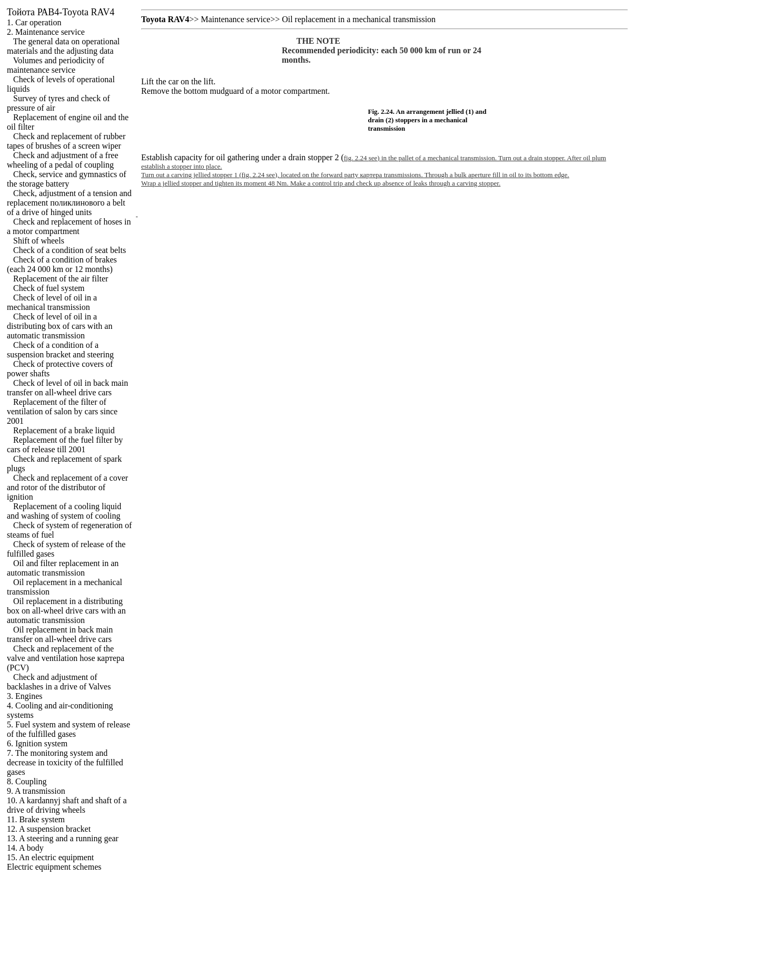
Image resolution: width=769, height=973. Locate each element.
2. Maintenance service (46, 31)
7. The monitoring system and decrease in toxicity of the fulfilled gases (65, 762)
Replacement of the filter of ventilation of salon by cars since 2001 (62, 411)
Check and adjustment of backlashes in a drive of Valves (59, 682)
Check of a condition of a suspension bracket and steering (60, 349)
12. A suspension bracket (49, 828)
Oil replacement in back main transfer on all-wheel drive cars (60, 634)
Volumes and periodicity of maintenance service (55, 65)
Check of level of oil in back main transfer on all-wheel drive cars (67, 387)
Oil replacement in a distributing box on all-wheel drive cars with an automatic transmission (66, 611)
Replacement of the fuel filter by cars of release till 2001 (65, 444)
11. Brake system (36, 819)
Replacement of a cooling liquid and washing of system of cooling (64, 511)
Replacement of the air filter (60, 278)
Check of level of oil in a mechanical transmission (52, 302)
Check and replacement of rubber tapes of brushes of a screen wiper (66, 141)
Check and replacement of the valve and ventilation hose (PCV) (65, 658)
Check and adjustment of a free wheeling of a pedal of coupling (62, 160)
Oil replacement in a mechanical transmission (359, 19)
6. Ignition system (37, 743)
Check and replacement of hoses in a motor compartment (69, 226)
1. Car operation (34, 22)
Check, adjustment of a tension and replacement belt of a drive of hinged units (69, 203)
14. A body (25, 847)
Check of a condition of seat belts (69, 250)
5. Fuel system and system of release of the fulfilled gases (68, 729)
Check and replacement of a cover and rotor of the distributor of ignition (67, 487)
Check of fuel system (49, 288)
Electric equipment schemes (54, 866)
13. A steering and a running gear (63, 838)
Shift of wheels (38, 240)
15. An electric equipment (50, 857)
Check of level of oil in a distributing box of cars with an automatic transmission (59, 326)
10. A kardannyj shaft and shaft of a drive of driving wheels (67, 805)
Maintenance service (235, 19)
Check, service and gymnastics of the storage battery (66, 179)
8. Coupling (27, 781)
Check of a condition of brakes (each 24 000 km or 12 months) (62, 264)
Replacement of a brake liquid (64, 430)
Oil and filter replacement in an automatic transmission (63, 568)
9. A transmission (36, 790)
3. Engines (25, 696)
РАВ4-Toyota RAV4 (60, 12)
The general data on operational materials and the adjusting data (63, 46)
